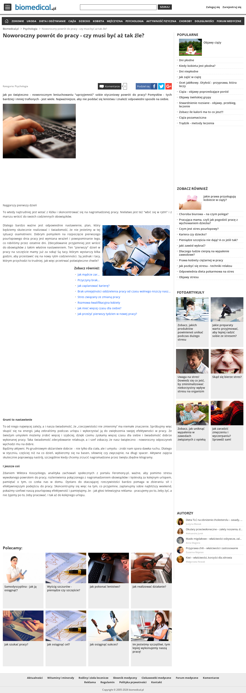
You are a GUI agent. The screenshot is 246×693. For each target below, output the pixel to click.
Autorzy (185, 513)
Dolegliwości (204, 21)
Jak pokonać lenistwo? (105, 586)
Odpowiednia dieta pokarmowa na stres (206, 271)
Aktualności (35, 678)
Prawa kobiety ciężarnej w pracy (201, 260)
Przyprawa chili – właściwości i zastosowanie (212, 548)
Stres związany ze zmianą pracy (99, 297)
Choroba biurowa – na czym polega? (203, 214)
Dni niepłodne (188, 71)
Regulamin (107, 682)
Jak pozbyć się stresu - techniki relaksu (205, 266)
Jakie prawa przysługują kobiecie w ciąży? (219, 198)
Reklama (90, 682)
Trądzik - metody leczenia (196, 123)
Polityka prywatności (133, 682)
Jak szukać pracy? (16, 644)
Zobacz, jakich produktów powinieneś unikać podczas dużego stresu (190, 332)
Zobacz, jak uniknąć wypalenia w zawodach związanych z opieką (192, 434)
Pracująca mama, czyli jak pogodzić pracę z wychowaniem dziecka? (208, 221)
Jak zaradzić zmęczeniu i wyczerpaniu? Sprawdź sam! (221, 434)
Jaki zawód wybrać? (192, 245)
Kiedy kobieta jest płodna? (197, 66)
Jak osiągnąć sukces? (104, 644)
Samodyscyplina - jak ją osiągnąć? (20, 588)
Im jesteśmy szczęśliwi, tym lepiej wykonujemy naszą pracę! (151, 648)
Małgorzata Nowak (195, 561)
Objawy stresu (189, 277)
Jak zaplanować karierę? (93, 286)
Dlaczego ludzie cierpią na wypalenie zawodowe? (204, 252)
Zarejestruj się (232, 7)
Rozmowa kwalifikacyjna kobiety (99, 302)
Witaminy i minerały (60, 678)
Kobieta (98, 21)
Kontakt (156, 682)
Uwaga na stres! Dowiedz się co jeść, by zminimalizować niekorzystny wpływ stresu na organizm (191, 384)
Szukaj (165, 7)
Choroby (185, 21)
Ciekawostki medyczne (156, 678)
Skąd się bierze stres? (227, 377)
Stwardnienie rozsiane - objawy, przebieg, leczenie (207, 104)
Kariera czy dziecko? (193, 234)
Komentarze (112, 86)
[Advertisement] (87, 60)
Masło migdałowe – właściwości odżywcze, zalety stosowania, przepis (214, 538)
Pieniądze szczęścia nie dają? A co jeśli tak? (208, 240)
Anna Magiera (193, 542)
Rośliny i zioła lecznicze (93, 678)
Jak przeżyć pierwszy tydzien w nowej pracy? (107, 314)
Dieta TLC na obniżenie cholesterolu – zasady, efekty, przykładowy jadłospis (214, 520)
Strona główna (6, 21)
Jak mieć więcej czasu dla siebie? (99, 308)
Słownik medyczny (125, 678)
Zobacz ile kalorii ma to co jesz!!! (201, 112)
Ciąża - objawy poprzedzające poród (204, 92)
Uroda (31, 21)
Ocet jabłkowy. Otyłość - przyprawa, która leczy (208, 84)
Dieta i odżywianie (52, 21)
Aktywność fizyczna (161, 21)
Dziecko (84, 21)
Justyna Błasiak (193, 523)
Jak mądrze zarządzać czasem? (89, 274)
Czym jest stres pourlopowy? (199, 229)
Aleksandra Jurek (194, 533)
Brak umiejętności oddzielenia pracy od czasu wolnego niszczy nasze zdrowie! (125, 291)
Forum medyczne (229, 21)
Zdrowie (18, 21)
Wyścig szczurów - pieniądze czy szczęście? (63, 588)
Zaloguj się (213, 7)
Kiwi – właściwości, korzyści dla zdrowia (209, 557)
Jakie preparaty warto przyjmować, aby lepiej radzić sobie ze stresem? (225, 330)
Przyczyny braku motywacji (89, 280)
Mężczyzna (115, 21)
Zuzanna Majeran (195, 552)
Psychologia (135, 21)
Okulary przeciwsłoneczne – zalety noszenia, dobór (214, 529)
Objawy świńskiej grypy (195, 97)
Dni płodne (186, 60)
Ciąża (72, 21)
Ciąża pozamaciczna (192, 117)
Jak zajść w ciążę (190, 77)
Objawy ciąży (212, 42)
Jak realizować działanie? (149, 586)
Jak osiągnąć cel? (58, 644)
